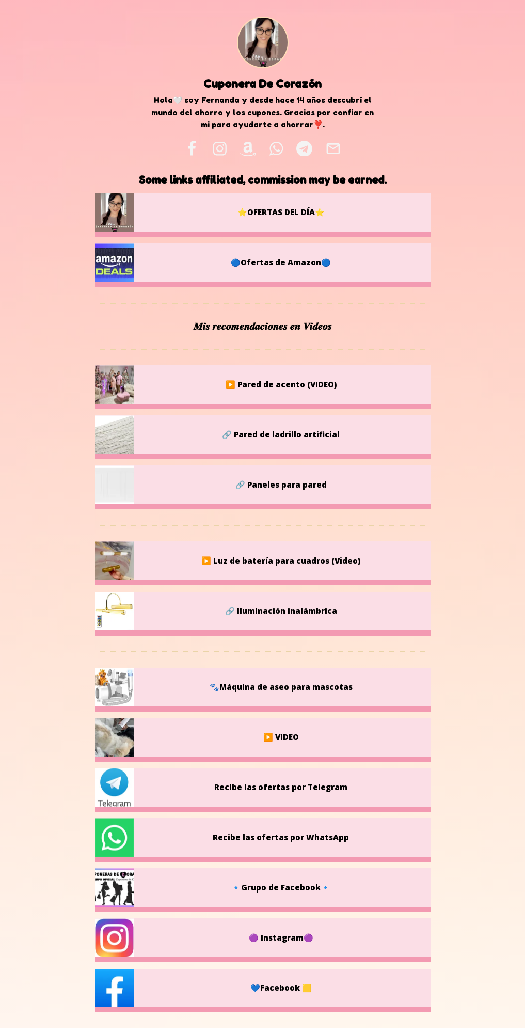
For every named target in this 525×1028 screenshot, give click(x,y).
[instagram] (220, 148)
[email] (333, 148)
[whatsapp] (276, 148)
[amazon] (248, 148)
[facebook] (191, 148)
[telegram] (304, 148)
